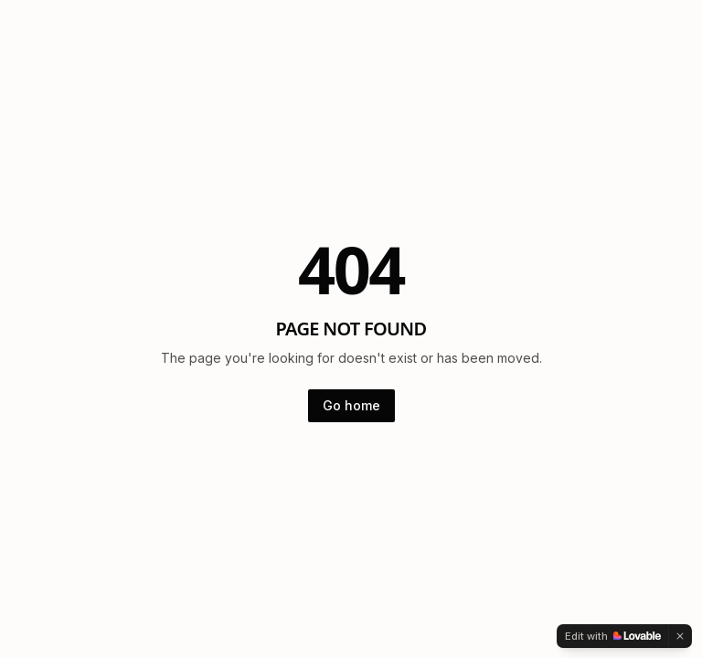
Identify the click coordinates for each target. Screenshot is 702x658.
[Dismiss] (680, 636)
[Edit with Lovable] (613, 636)
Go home (351, 405)
